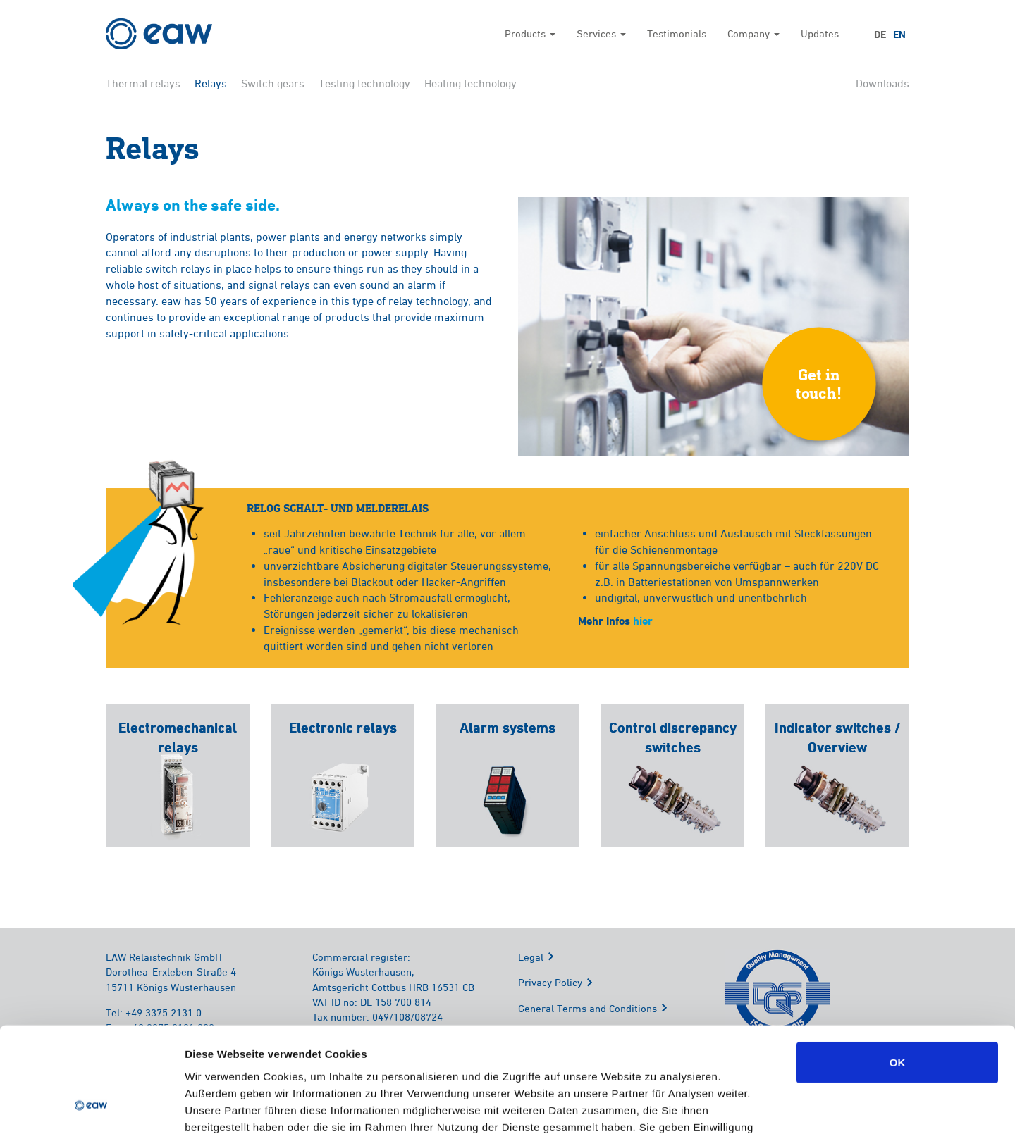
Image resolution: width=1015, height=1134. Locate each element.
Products (530, 33)
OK (898, 967)
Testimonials (676, 33)
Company (753, 33)
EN (899, 34)
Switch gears (272, 83)
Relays (211, 83)
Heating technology (470, 83)
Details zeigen (749, 1106)
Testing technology (364, 83)
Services (601, 33)
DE (880, 34)
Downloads (882, 83)
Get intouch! (819, 383)
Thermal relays (143, 83)
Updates (820, 33)
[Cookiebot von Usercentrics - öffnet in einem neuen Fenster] (91, 1106)
